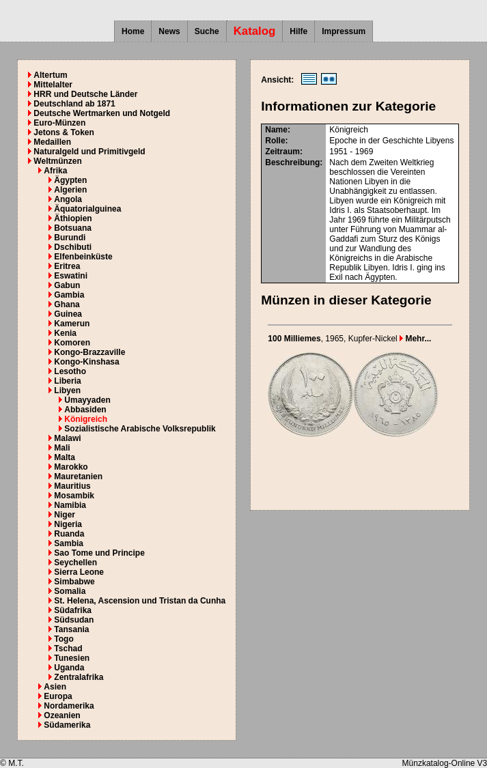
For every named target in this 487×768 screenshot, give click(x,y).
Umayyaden (87, 400)
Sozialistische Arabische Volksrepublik (139, 428)
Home (133, 31)
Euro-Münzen (59, 123)
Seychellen (75, 562)
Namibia (70, 505)
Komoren (72, 342)
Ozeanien (62, 715)
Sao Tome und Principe (99, 553)
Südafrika (73, 610)
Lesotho (70, 371)
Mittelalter (52, 84)
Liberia (67, 381)
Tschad (68, 648)
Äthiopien (73, 218)
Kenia (65, 333)
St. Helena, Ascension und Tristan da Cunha (139, 601)
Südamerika (67, 725)
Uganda (69, 667)
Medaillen (52, 142)
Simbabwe (74, 581)
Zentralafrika (78, 677)
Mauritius (72, 486)
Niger (64, 515)
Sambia (68, 543)
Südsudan (74, 620)
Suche (207, 31)
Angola (68, 199)
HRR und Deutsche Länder (85, 94)
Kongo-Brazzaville (89, 352)
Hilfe (298, 31)
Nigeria (68, 524)
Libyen (67, 390)
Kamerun (71, 323)
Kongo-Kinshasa (86, 362)
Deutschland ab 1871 (74, 104)
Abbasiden (85, 409)
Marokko (70, 467)
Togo (63, 639)
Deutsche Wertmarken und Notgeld (101, 113)
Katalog (255, 31)
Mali (62, 448)
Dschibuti (73, 247)
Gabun (67, 285)
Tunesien (71, 658)
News (169, 31)
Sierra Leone (79, 572)
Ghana (66, 304)
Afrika (55, 170)
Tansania (71, 629)
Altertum (50, 75)
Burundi (69, 237)
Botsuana (73, 228)
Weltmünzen (57, 161)
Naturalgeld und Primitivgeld (89, 151)
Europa (58, 696)
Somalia (69, 591)
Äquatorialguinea (87, 209)
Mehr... (415, 338)
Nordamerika (69, 706)
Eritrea (67, 266)
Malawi (67, 438)
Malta (64, 457)
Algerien (70, 190)
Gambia (69, 295)
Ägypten (70, 180)
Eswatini (70, 276)
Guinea (68, 314)
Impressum (343, 31)
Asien (55, 687)
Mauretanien (78, 476)
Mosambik (74, 495)
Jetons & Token (63, 132)
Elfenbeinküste (83, 256)
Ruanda (69, 534)
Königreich (85, 419)
